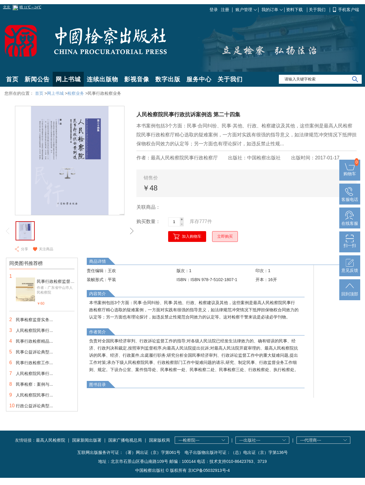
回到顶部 (349, 291)
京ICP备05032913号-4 (209, 470)
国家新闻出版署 (86, 440)
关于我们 (318, 9)
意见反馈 (349, 268)
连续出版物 (102, 79)
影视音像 (136, 79)
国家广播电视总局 (125, 440)
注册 (225, 9)
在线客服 (349, 221)
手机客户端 (348, 9)
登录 (213, 9)
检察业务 (75, 93)
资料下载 (295, 9)
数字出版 (167, 79)
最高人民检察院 (50, 440)
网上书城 (68, 79)
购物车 (349, 171)
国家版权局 (159, 440)
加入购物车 (191, 236)
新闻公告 (37, 79)
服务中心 (199, 79)
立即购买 (225, 236)
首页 (12, 79)
